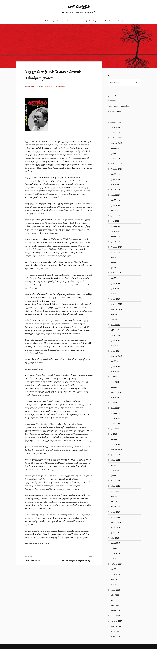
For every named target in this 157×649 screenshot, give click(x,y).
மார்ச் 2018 (115, 320)
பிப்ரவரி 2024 (115, 190)
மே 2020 (114, 257)
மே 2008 (114, 600)
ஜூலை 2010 (115, 533)
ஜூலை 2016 (115, 340)
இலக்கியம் (56, 21)
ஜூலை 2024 (115, 179)
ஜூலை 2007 (115, 636)
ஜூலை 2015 (115, 366)
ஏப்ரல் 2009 (115, 585)
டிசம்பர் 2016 (115, 335)
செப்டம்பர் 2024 (116, 169)
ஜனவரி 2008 (115, 610)
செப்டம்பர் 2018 (116, 309)
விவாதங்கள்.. (108, 21)
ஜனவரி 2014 (115, 413)
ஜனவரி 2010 (115, 548)
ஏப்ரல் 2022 (115, 221)
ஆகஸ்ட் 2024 (115, 174)
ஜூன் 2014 (115, 397)
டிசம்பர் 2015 (115, 351)
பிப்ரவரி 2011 (115, 507)
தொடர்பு (121, 21)
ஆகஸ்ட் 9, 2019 (48, 86)
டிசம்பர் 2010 (115, 512)
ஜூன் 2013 (115, 429)
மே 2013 (114, 434)
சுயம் (79, 21)
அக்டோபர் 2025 (116, 138)
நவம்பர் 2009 (115, 559)
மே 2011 (114, 496)
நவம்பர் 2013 (115, 423)
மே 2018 (114, 314)
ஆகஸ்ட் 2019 (115, 278)
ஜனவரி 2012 (115, 475)
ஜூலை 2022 (115, 216)
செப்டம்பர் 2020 (116, 247)
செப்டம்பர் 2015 (116, 356)
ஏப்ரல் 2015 (115, 382)
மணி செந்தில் (78, 6)
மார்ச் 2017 (115, 330)
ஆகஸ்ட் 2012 (115, 455)
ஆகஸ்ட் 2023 (115, 200)
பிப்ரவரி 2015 (115, 387)
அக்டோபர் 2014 (116, 392)
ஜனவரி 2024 (115, 195)
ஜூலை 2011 (115, 486)
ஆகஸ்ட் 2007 (115, 631)
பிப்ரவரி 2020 (115, 262)
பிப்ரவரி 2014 (115, 408)
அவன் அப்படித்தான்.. (33, 560)
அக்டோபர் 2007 (116, 621)
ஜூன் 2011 (115, 491)
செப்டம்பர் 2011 (116, 481)
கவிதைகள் (69, 21)
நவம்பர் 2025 (115, 133)
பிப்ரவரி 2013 (115, 439)
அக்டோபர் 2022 (116, 210)
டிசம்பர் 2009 (115, 553)
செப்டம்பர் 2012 (116, 449)
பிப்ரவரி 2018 (115, 325)
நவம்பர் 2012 (115, 444)
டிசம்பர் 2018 (115, 299)
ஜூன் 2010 (115, 538)
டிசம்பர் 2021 (115, 231)
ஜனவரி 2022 (115, 226)
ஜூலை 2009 (115, 574)
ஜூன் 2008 (115, 595)
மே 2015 (114, 377)
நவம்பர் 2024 (115, 158)
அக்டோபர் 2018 (116, 304)
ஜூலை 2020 (115, 252)
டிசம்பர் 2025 (115, 127)
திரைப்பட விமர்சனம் (92, 21)
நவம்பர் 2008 (115, 590)
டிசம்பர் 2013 (115, 418)
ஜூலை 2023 (115, 205)
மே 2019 (114, 294)
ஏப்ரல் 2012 (115, 470)
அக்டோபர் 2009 (116, 564)
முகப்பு (35, 21)
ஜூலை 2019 (115, 283)
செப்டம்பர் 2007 (116, 626)
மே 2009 (114, 579)
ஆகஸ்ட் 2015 (115, 361)
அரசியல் (45, 21)
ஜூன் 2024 (115, 184)
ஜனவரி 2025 (115, 153)
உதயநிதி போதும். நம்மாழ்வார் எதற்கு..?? (77, 560)
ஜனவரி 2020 (115, 268)
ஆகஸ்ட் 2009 (115, 569)
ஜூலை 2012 (115, 460)
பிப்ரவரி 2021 (115, 236)
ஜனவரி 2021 (115, 242)
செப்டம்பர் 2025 (116, 143)
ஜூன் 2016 (115, 346)
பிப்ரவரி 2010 (115, 543)
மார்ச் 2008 (115, 605)
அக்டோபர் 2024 (116, 164)
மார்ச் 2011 (115, 501)
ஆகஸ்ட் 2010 (115, 527)
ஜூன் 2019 (115, 288)
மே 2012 (114, 465)
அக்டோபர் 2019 (116, 273)
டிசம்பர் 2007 (115, 616)
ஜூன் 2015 (115, 371)
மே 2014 (114, 403)
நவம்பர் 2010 (115, 517)
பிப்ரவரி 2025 (115, 148)
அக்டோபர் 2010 (116, 522)
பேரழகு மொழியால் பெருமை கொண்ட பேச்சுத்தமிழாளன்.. (53, 74)
